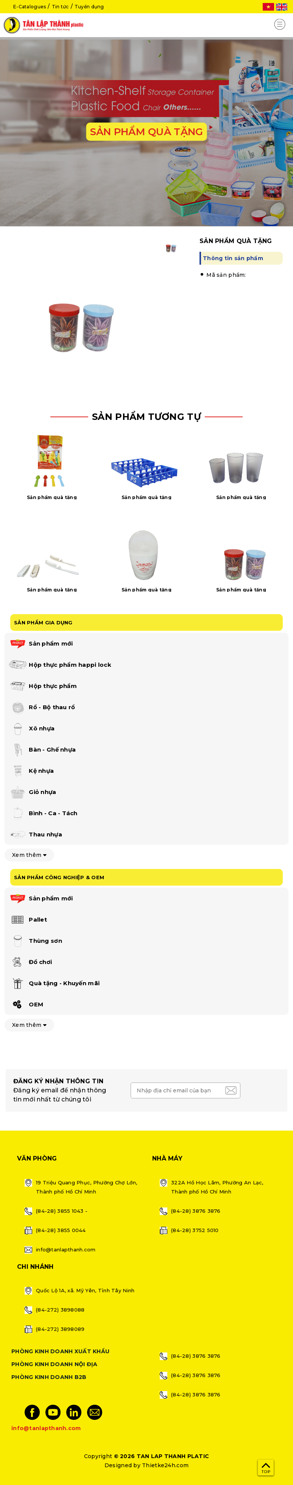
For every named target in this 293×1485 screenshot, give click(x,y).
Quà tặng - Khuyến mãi (54, 983)
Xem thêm (29, 855)
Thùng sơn (35, 941)
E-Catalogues (29, 6)
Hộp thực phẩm (42, 686)
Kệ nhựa (31, 771)
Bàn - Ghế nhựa (42, 750)
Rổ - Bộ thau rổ (41, 707)
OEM (25, 1004)
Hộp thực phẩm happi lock (59, 665)
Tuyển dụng (89, 6)
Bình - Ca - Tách (43, 813)
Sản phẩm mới (40, 644)
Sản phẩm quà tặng (52, 497)
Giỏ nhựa (32, 792)
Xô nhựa (31, 728)
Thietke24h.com (165, 1465)
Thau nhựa (35, 834)
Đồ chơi (30, 962)
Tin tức (60, 6)
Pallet (27, 920)
